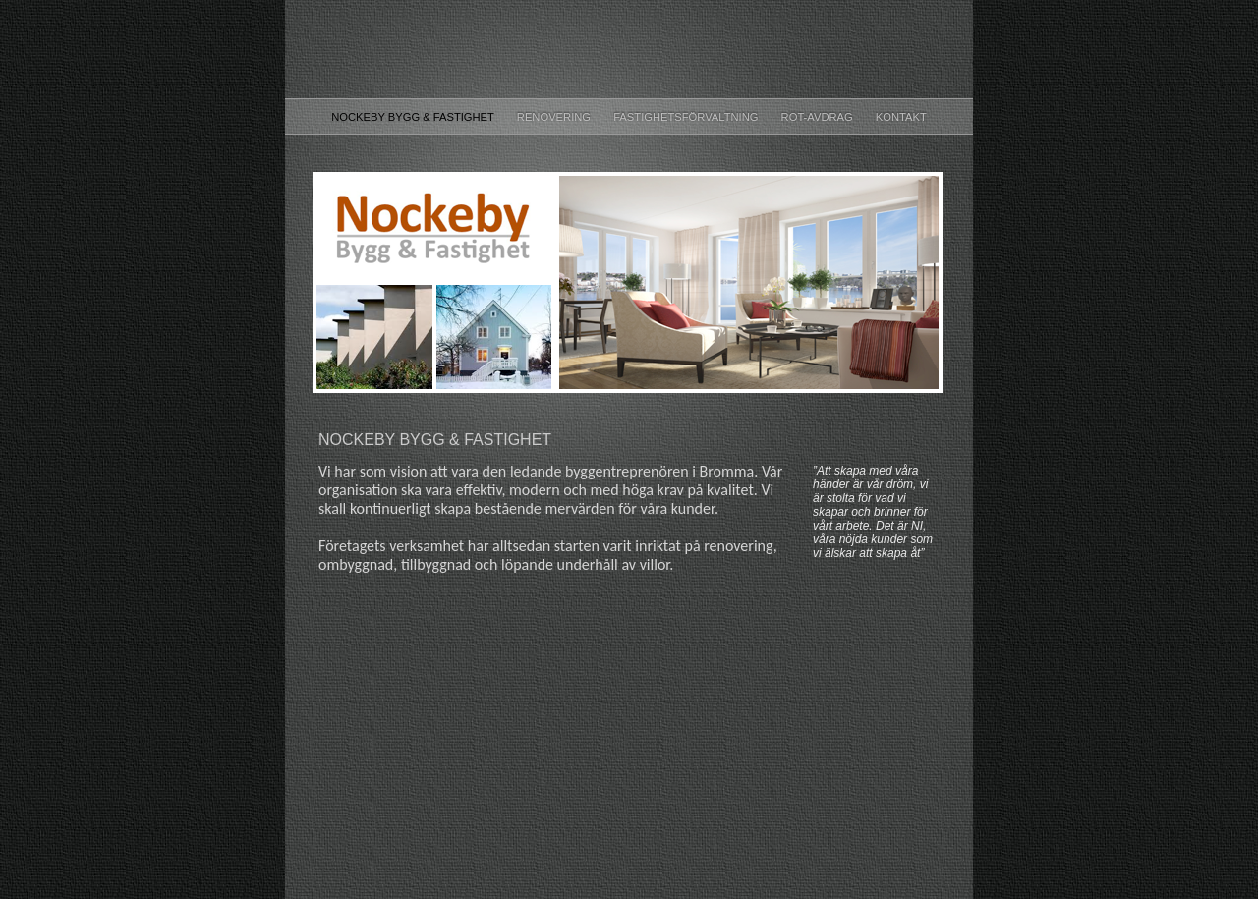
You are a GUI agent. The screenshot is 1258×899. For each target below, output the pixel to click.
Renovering (555, 117)
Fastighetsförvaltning (687, 117)
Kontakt (901, 117)
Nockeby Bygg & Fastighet (414, 117)
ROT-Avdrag (818, 117)
